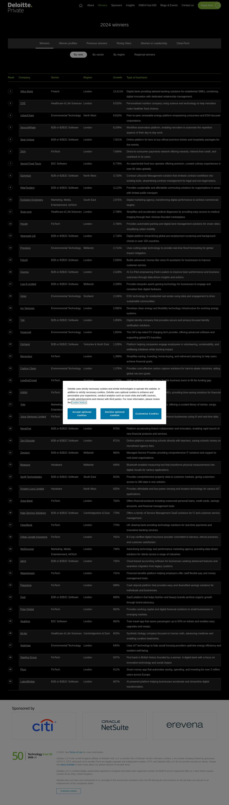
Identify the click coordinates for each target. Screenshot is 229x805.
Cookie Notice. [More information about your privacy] (79, 402)
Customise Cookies (147, 413)
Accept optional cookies (81, 414)
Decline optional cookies (115, 414)
